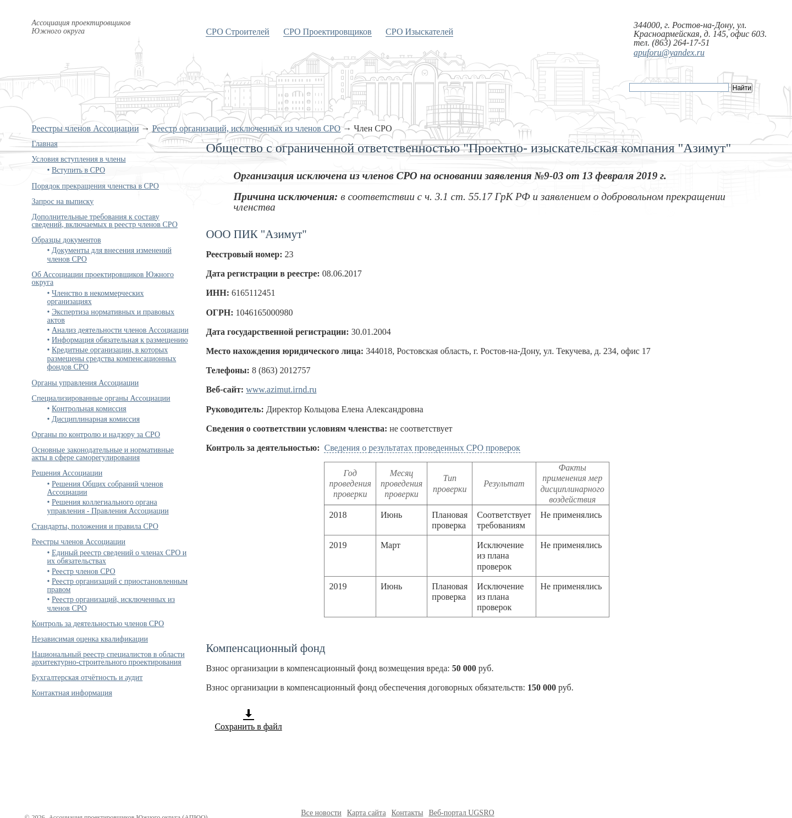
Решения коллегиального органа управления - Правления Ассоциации (108, 506)
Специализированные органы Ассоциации (101, 398)
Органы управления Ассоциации (85, 383)
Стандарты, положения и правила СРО (95, 526)
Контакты (408, 813)
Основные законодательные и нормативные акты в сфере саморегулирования (103, 454)
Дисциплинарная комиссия (96, 419)
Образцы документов (66, 240)
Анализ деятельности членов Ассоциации (120, 330)
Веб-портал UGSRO (461, 813)
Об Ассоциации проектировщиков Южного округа (103, 278)
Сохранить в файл (248, 719)
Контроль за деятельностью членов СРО (98, 624)
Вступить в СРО (78, 170)
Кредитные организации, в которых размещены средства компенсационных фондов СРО (112, 358)
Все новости (321, 813)
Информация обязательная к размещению (120, 340)
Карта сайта (366, 813)
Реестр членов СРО (84, 571)
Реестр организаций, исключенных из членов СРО (246, 128)
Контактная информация (72, 693)
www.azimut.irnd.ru (281, 389)
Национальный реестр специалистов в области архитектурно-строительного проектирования (108, 658)
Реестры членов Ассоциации (85, 128)
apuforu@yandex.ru (669, 52)
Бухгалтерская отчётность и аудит (87, 677)
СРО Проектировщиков (327, 31)
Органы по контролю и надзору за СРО (96, 434)
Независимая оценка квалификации (90, 639)
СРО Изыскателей (419, 31)
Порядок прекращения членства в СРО (95, 186)
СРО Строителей (237, 31)
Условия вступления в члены (79, 159)
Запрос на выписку (63, 201)
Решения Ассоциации (67, 473)
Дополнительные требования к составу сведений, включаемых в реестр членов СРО (105, 221)
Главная (45, 144)
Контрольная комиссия (89, 409)
